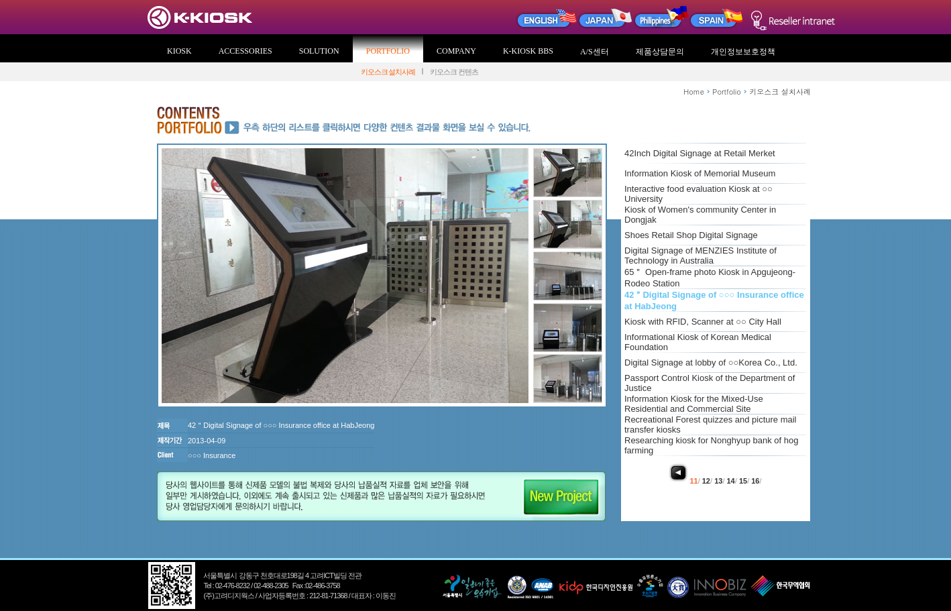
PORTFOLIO (388, 51)
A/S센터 (594, 51)
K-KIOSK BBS (528, 51)
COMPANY (456, 51)
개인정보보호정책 (743, 51)
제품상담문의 (660, 51)
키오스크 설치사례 (388, 72)
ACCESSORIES (245, 51)
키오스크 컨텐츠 (454, 72)
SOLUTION (319, 51)
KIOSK (179, 51)
